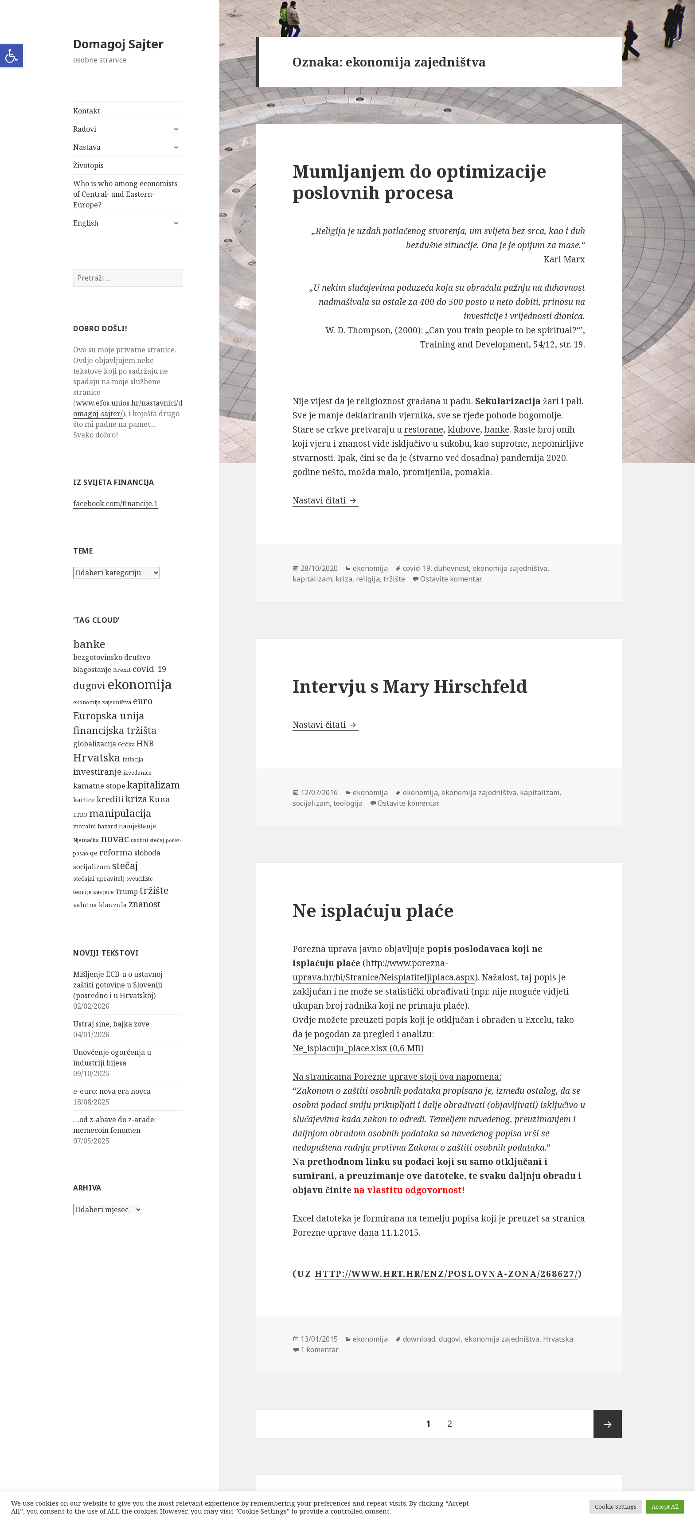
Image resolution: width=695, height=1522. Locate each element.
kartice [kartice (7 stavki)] (84, 800)
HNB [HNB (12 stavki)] (145, 743)
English (85, 223)
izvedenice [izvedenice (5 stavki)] (137, 773)
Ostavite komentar (451, 579)
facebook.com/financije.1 (115, 503)
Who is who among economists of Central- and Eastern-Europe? (125, 194)
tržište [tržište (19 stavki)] (154, 890)
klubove (464, 429)
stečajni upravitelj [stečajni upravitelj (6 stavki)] (99, 878)
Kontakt (86, 111)
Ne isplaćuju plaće (373, 910)
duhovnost (451, 568)
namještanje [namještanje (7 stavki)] (137, 826)
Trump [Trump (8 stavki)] (127, 891)
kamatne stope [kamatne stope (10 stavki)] (99, 786)
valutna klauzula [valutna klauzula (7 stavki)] (100, 905)
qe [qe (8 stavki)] (94, 852)
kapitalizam (312, 579)
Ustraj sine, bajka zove (111, 1024)
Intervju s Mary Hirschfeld (410, 686)
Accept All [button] (665, 1506)
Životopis (88, 165)
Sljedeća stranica (607, 1424)
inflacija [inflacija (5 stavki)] (132, 759)
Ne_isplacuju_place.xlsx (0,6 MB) (358, 1048)
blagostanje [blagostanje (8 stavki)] (92, 669)
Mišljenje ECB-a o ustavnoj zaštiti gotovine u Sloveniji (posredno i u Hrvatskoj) (118, 984)
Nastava (87, 147)
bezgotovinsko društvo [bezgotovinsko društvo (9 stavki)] (111, 657)
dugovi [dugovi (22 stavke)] (89, 685)
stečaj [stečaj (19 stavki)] (125, 865)
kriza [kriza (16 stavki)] (136, 799)
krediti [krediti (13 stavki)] (110, 798)
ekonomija (370, 568)
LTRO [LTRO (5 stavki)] (80, 815)
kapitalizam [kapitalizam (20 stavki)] (153, 784)
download (419, 1339)
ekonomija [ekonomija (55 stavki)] (139, 684)
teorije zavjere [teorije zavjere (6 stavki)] (93, 892)
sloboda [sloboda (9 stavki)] (147, 853)
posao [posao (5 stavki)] (80, 853)
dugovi (450, 1339)
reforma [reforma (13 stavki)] (116, 852)
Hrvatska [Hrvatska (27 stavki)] (97, 757)
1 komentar (320, 1349)
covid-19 (416, 568)
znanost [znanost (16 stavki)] (144, 904)
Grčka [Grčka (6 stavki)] (126, 744)
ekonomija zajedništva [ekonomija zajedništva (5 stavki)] (102, 702)
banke (496, 429)
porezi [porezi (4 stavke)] (173, 840)
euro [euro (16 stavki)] (142, 701)
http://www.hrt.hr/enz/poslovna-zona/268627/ (446, 1274)
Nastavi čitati (326, 500)
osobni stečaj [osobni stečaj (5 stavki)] (147, 840)
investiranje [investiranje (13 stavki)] (97, 771)
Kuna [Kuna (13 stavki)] (159, 798)
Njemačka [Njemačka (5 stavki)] (86, 840)
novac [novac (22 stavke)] (115, 838)
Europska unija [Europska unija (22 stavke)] (108, 715)
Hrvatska (558, 1339)
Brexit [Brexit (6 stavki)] (122, 670)
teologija (348, 803)
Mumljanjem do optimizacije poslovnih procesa (420, 181)
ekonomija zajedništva (509, 568)
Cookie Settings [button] (615, 1506)
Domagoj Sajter (118, 43)
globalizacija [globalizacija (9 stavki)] (94, 744)
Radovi (84, 129)
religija (368, 579)
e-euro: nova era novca (112, 1091)
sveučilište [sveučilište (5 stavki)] (139, 878)
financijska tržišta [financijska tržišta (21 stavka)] (114, 730)
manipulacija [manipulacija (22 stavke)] (120, 813)
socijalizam (311, 803)
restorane (423, 429)
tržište (394, 579)
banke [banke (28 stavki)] (89, 643)
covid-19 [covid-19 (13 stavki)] (149, 668)
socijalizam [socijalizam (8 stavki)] (91, 866)
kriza (344, 579)
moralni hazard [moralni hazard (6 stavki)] (95, 826)
